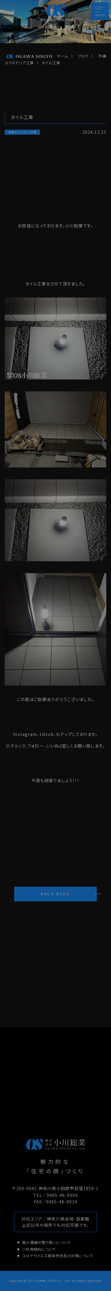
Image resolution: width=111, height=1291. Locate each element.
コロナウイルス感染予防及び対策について (57, 1255)
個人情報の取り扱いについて (46, 1242)
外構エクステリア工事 (22, 132)
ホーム (37, 56)
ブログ (83, 56)
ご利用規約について (39, 1249)
